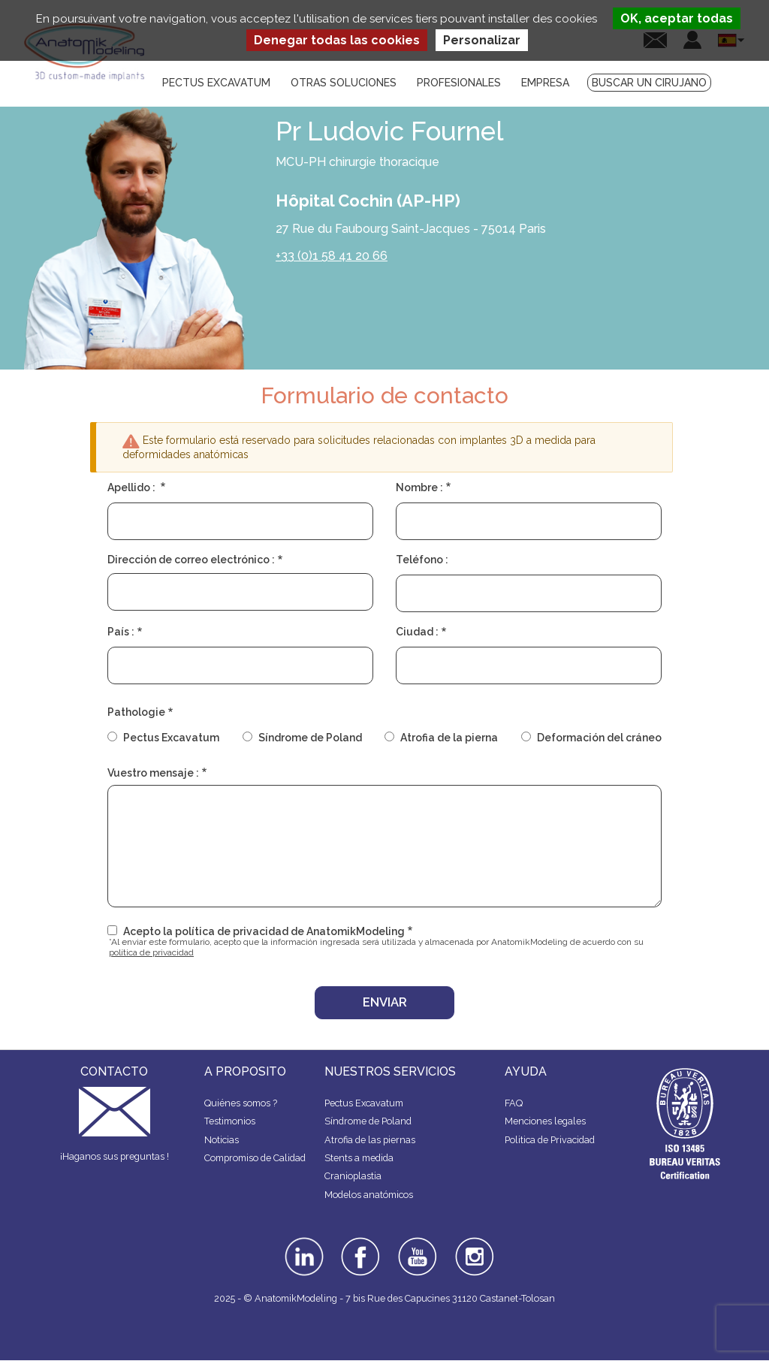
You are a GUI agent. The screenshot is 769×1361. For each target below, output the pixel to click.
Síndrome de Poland (310, 738)
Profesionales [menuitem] (459, 83)
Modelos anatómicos (368, 1194)
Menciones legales (545, 1121)
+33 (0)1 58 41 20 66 (332, 256)
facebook (360, 1242)
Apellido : (132, 487)
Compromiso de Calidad (255, 1157)
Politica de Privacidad (550, 1139)
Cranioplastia (352, 1175)
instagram (472, 1247)
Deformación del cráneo (599, 738)
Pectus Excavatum (171, 738)
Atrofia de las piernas (369, 1139)
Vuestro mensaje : (153, 773)
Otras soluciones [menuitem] (344, 83)
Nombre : (419, 487)
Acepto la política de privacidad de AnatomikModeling (264, 931)
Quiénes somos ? (240, 1103)
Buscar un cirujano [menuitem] (649, 83)
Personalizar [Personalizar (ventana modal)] (481, 40)
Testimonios (229, 1121)
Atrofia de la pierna (449, 738)
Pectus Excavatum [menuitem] (216, 83)
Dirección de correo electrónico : (191, 560)
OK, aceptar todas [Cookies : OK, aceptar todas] (676, 18)
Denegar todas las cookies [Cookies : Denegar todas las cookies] (337, 40)
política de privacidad (151, 952)
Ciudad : (417, 632)
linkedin (302, 1242)
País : (120, 632)
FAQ (514, 1103)
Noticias (221, 1139)
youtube (416, 1242)
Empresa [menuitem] (545, 83)
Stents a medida (359, 1157)
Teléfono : (422, 560)
